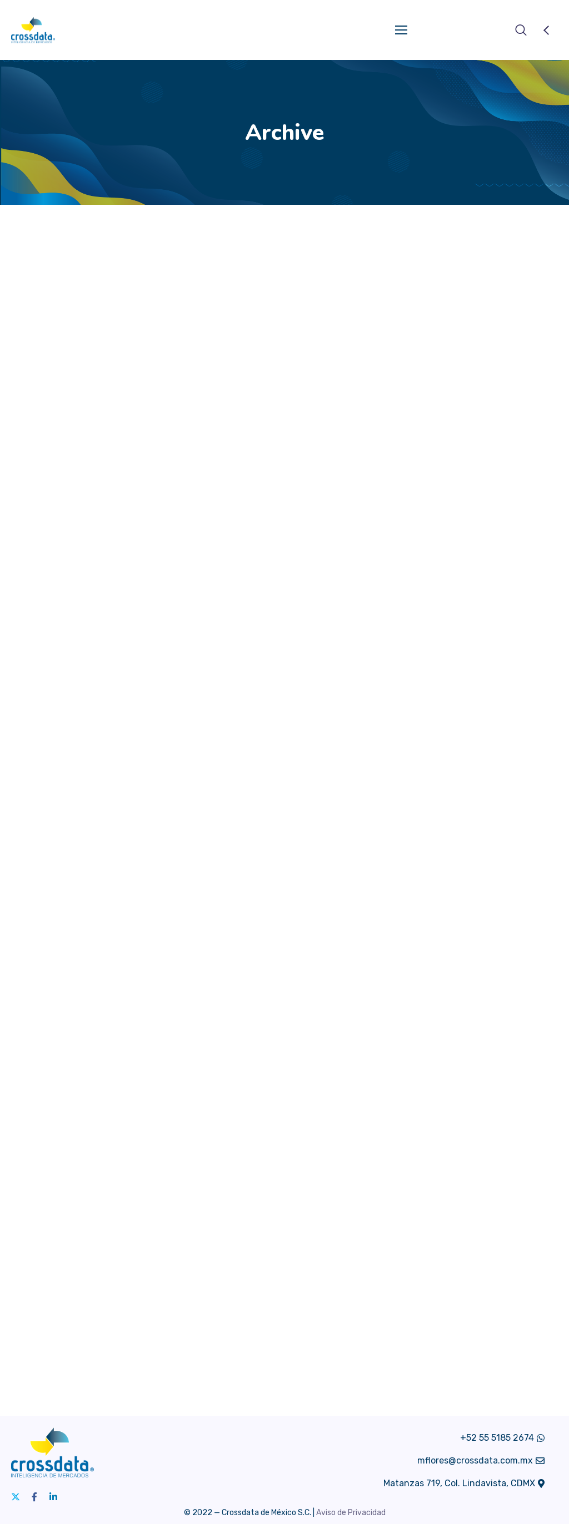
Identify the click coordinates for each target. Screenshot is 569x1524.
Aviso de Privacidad (351, 1512)
